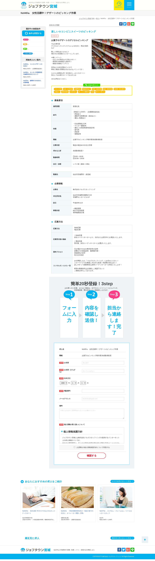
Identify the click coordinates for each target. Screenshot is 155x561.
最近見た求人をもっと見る (121, 540)
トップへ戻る (145, 539)
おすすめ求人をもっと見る (121, 483)
